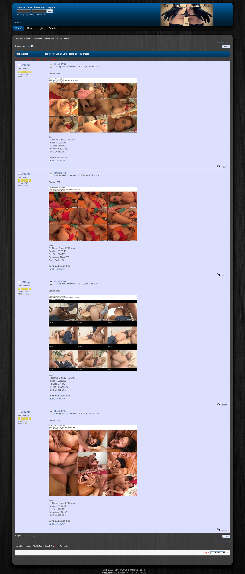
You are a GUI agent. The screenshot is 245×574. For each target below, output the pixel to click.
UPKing (25, 65)
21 (26, 46)
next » (227, 43)
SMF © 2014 (121, 570)
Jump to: (206, 553)
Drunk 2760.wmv (57, 399)
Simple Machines (136, 570)
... (24, 46)
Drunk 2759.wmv (57, 269)
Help (29, 28)
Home (18, 28)
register (51, 7)
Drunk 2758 (60, 64)
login (43, 7)
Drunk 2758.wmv (57, 160)
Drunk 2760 (60, 281)
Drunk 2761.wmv (57, 524)
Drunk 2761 (60, 411)
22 (29, 46)
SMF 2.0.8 (108, 570)
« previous (219, 43)
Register (53, 28)
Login (40, 28)
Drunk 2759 (60, 173)
